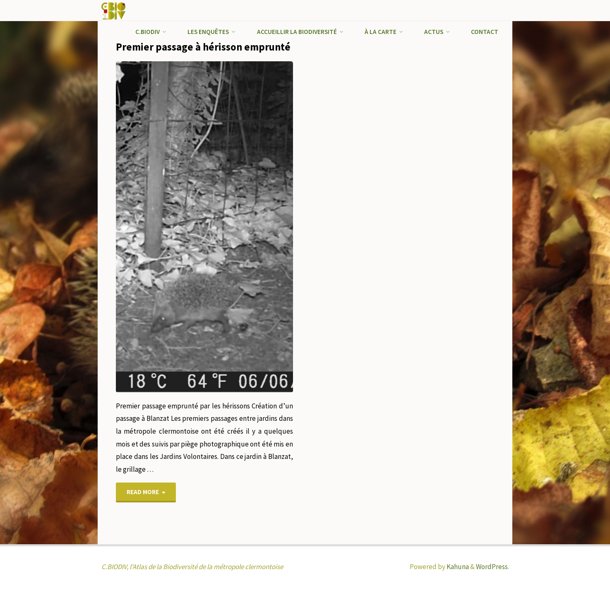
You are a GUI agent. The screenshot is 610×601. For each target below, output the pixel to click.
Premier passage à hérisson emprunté (203, 47)
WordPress (492, 566)
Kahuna (457, 566)
